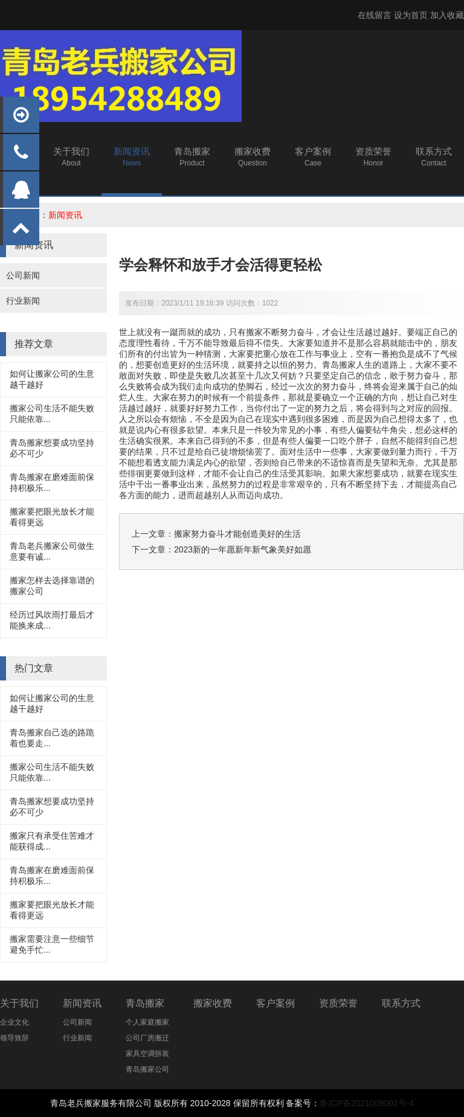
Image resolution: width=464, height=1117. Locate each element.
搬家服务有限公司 (118, 1103)
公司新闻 (23, 275)
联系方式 (401, 1003)
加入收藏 (447, 15)
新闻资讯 (65, 215)
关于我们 (19, 1003)
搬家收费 (212, 1003)
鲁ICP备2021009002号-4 (367, 1103)
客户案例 (275, 1003)
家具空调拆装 (147, 1053)
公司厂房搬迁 (147, 1038)
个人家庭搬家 (147, 1022)
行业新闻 (23, 301)
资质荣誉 (338, 1003)
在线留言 (375, 15)
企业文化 (14, 1022)
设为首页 (411, 15)
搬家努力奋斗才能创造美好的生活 (237, 534)
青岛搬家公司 (147, 1069)
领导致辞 (14, 1038)
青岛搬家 (339, 365)
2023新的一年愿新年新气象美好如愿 (242, 549)
